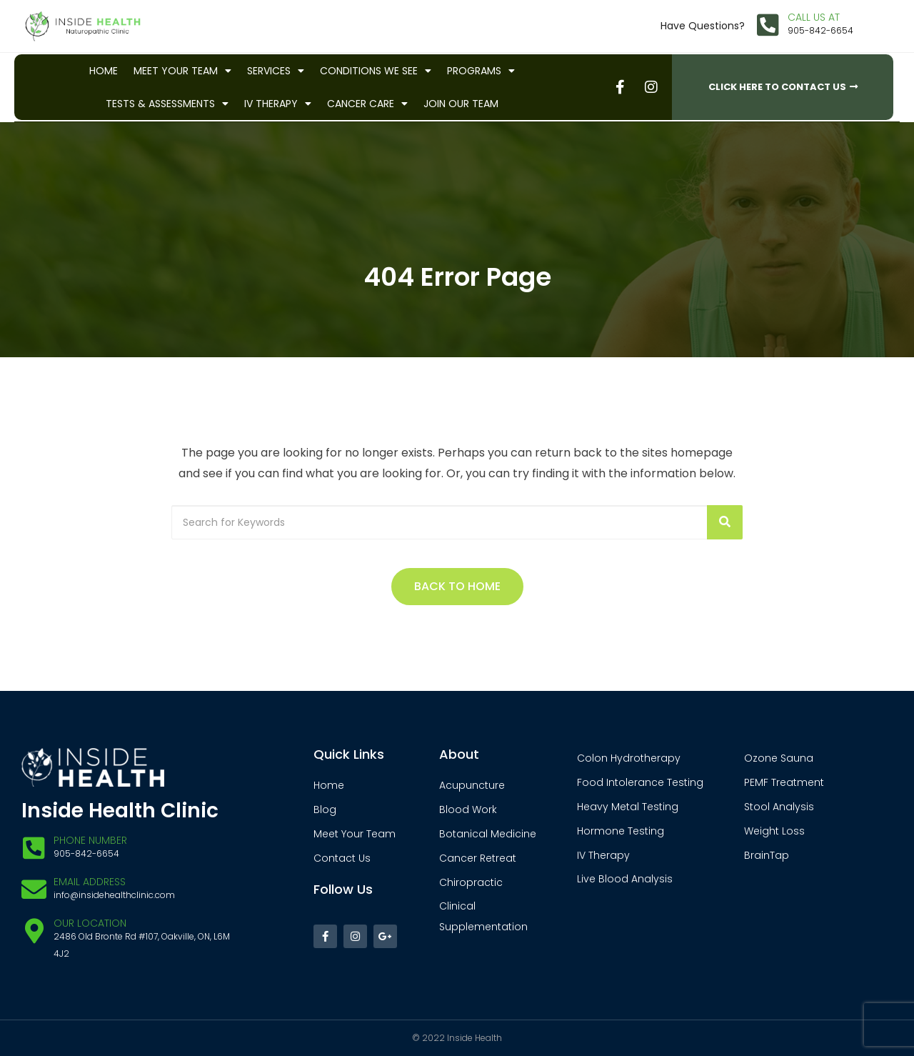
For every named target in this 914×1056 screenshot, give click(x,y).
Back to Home (457, 586)
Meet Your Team (182, 71)
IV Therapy (277, 103)
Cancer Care (367, 103)
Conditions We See (375, 71)
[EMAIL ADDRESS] (33, 889)
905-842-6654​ (820, 30)
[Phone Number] (33, 847)
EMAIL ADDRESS (90, 882)
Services (275, 71)
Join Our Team (460, 103)
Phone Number (90, 840)
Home (103, 71)
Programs (481, 71)
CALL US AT (814, 17)
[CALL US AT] (767, 24)
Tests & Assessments (167, 103)
